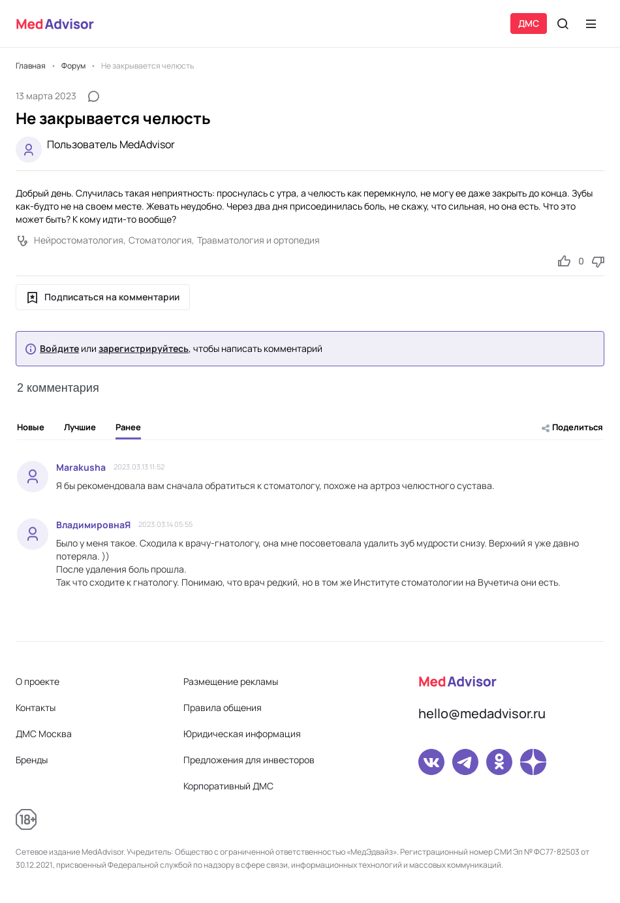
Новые (30, 427)
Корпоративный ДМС (228, 786)
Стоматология (160, 240)
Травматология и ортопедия (258, 240)
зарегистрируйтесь (144, 348)
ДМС (528, 23)
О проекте (37, 681)
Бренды (32, 759)
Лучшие (80, 427)
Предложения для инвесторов (249, 759)
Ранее (128, 430)
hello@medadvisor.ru (482, 713)
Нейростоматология (78, 240)
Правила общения (222, 707)
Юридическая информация (242, 733)
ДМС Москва (44, 733)
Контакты (35, 707)
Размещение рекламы (230, 681)
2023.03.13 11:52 (139, 466)
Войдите (59, 348)
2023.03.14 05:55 (165, 524)
